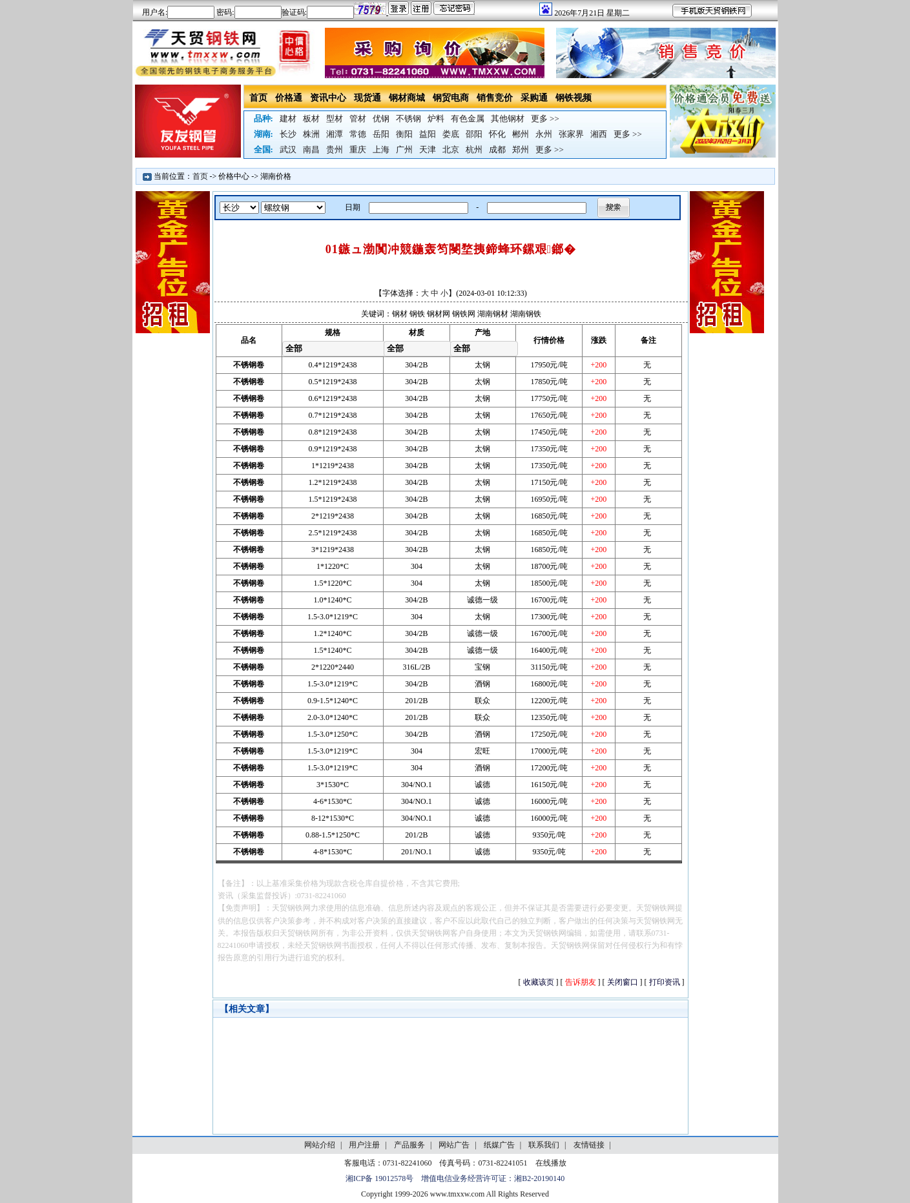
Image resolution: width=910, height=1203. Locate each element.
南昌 (311, 149)
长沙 (288, 134)
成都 (497, 149)
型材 (334, 118)
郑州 (520, 149)
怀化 (497, 134)
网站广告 (454, 1144)
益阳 (427, 134)
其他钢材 (507, 118)
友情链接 (589, 1144)
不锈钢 (408, 118)
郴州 (520, 134)
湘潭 (334, 134)
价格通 (288, 98)
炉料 (436, 118)
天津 (427, 149)
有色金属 (467, 118)
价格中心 (233, 176)
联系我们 (543, 1144)
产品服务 (409, 1144)
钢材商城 (407, 98)
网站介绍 (319, 1144)
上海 (381, 149)
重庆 (357, 149)
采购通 (534, 98)
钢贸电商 (451, 98)
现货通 (367, 98)
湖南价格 (275, 176)
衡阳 (404, 134)
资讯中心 (328, 98)
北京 (450, 149)
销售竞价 (495, 98)
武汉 (288, 149)
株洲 (311, 134)
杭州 (474, 149)
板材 (311, 118)
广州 (404, 149)
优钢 (381, 118)
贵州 (334, 149)
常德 (357, 134)
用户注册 (364, 1144)
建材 (288, 118)
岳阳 (381, 134)
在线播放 (550, 1162)
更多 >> (545, 118)
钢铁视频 (573, 98)
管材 (357, 118)
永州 (543, 134)
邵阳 (474, 134)
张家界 (571, 134)
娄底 (450, 134)
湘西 (598, 134)
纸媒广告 (499, 1144)
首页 (258, 98)
